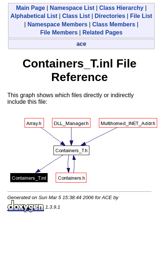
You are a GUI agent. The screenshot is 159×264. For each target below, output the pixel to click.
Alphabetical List (34, 16)
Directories (110, 16)
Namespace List (72, 8)
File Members (59, 32)
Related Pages (102, 32)
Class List (76, 16)
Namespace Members (57, 24)
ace (81, 44)
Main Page (30, 8)
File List (141, 16)
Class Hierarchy (121, 8)
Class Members (113, 24)
